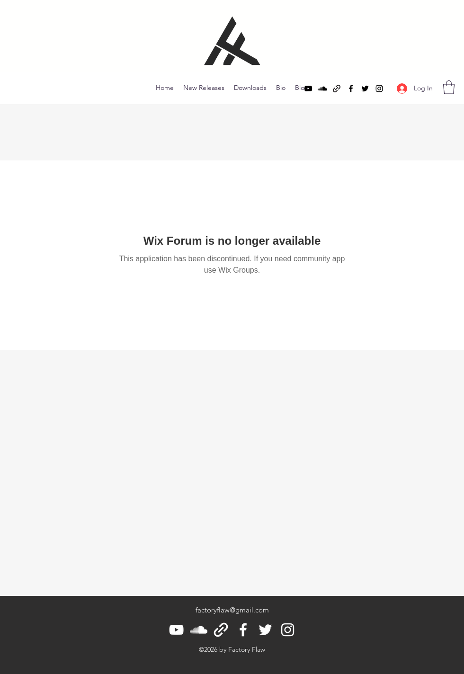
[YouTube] (308, 88)
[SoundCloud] (322, 88)
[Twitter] (365, 88)
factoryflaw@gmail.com (232, 609)
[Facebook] (351, 88)
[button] (449, 87)
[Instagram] (379, 88)
